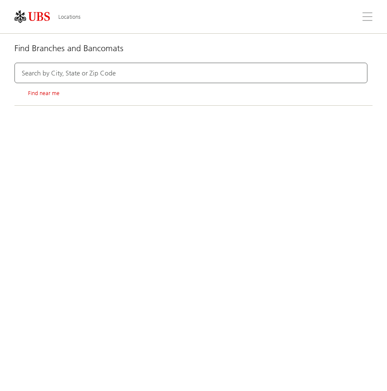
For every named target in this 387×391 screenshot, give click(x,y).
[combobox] (190, 73)
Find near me (37, 93)
